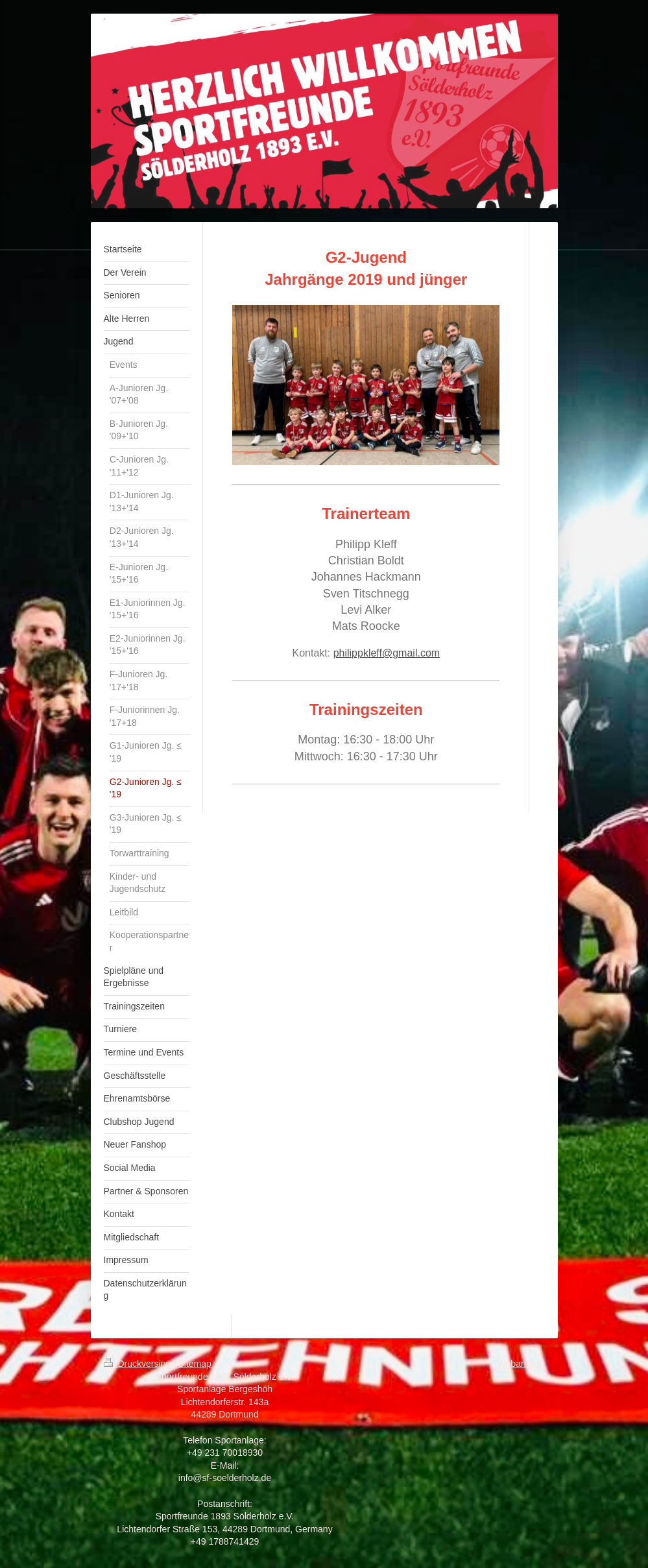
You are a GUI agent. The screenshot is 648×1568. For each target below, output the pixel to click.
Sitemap (194, 1363)
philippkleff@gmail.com (386, 652)
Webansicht (521, 1363)
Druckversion (138, 1363)
